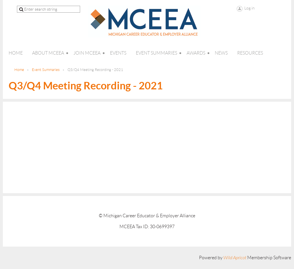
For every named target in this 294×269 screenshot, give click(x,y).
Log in (249, 8)
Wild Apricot (234, 257)
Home (19, 70)
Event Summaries (46, 70)
